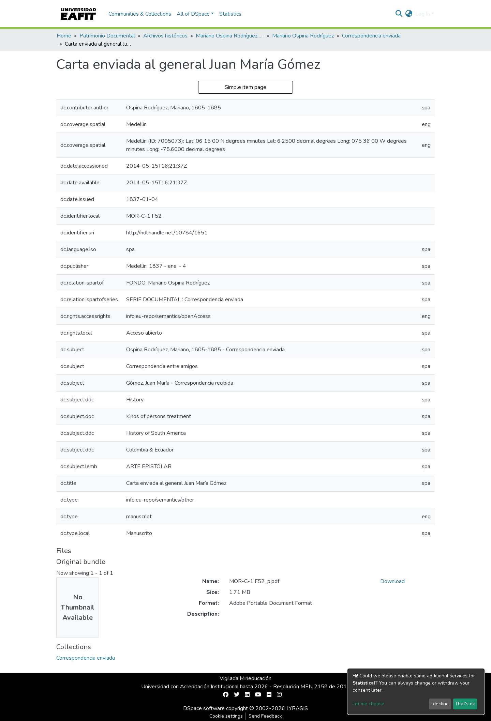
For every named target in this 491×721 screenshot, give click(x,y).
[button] (409, 14)
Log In (422, 14)
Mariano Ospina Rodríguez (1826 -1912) (230, 36)
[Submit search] (399, 14)
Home (64, 36)
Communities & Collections (139, 14)
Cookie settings (226, 716)
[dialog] (416, 691)
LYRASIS (297, 708)
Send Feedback (265, 716)
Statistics (230, 14)
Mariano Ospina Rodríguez (303, 36)
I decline (440, 704)
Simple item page (245, 87)
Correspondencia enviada (371, 36)
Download (392, 581)
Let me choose (368, 704)
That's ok (465, 704)
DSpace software (204, 708)
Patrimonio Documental (107, 36)
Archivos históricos (165, 36)
